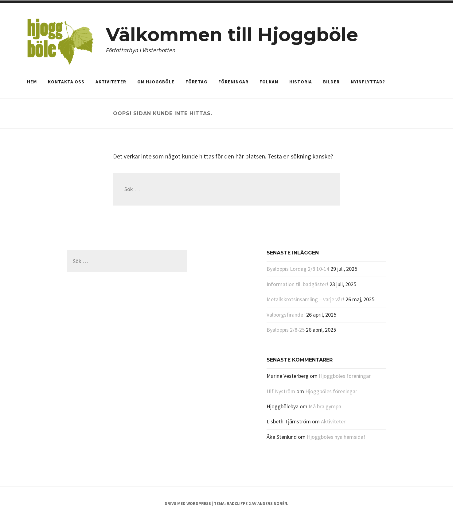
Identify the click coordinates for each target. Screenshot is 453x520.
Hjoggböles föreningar (345, 375)
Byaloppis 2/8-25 (286, 329)
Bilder (331, 82)
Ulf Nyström (281, 391)
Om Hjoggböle (155, 82)
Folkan (269, 82)
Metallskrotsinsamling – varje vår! (305, 299)
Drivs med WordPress (188, 503)
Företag (196, 82)
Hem (32, 82)
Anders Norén (272, 503)
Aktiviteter (111, 82)
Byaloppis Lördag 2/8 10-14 (298, 268)
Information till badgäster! (297, 284)
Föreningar (233, 82)
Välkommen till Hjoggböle (232, 34)
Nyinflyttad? (368, 82)
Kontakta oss (66, 82)
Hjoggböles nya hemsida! (336, 436)
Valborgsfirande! (286, 314)
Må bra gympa (325, 406)
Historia (300, 82)
